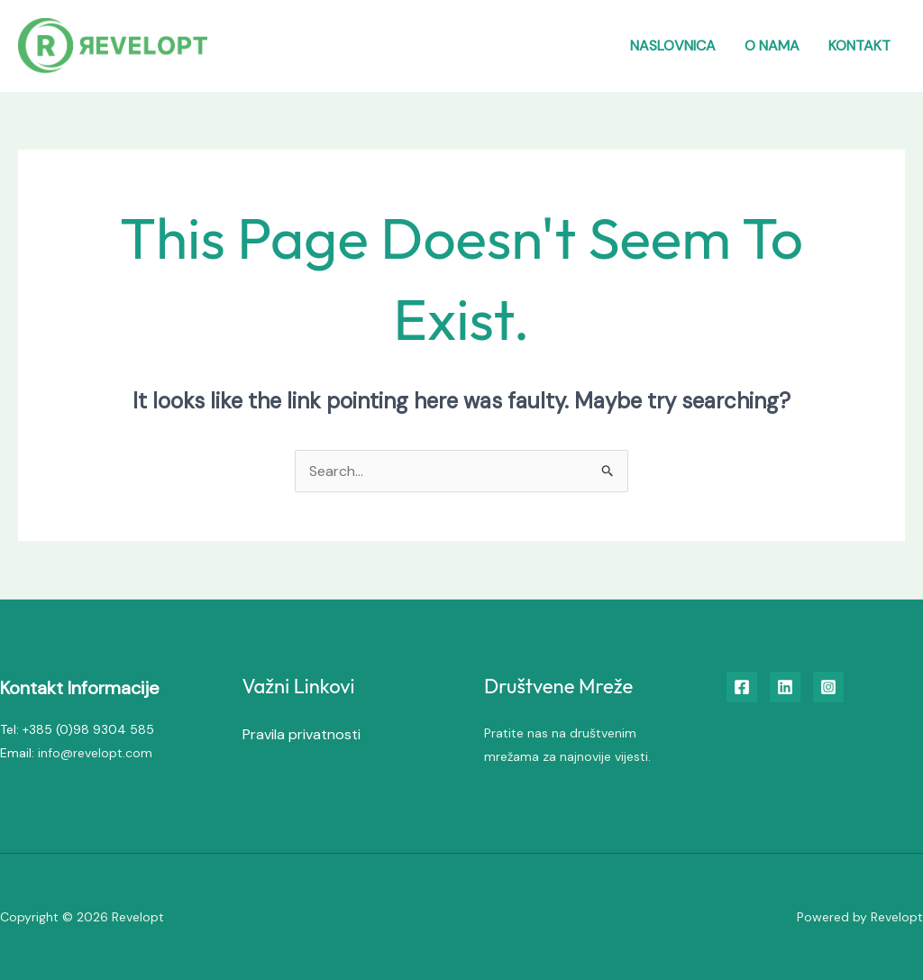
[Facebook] (742, 687)
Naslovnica (673, 45)
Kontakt (859, 45)
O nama (772, 45)
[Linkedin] (785, 687)
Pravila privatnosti (301, 734)
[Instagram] (828, 687)
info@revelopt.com (95, 753)
